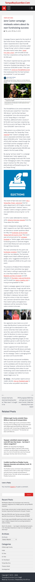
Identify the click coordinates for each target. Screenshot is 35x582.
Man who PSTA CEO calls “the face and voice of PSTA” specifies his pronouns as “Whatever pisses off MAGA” (16, 515)
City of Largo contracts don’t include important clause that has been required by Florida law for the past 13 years (17, 510)
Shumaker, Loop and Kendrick (20, 278)
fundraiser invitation (10, 252)
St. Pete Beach (6, 560)
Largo (3, 550)
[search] (31, 8)
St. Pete (4, 553)
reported (6, 134)
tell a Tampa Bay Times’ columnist (16, 202)
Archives (4, 537)
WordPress (26, 579)
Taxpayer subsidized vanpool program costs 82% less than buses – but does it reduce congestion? (17, 442)
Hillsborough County (7, 547)
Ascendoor (11, 579)
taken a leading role (21, 280)
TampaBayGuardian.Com (17, 2)
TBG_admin (7, 31)
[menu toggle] (8, 8)
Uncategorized (6, 569)
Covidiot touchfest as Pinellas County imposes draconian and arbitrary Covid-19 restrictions (17, 464)
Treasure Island (6, 566)
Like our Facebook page (21, 381)
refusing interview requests (16, 220)
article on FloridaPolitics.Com (21, 70)
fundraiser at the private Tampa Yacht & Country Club (15, 233)
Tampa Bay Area (8, 18)
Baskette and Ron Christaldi (12, 276)
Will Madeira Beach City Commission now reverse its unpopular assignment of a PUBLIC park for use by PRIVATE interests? (17, 504)
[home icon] (4, 8)
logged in (13, 487)
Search (29, 495)
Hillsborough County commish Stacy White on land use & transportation (15, 419)
